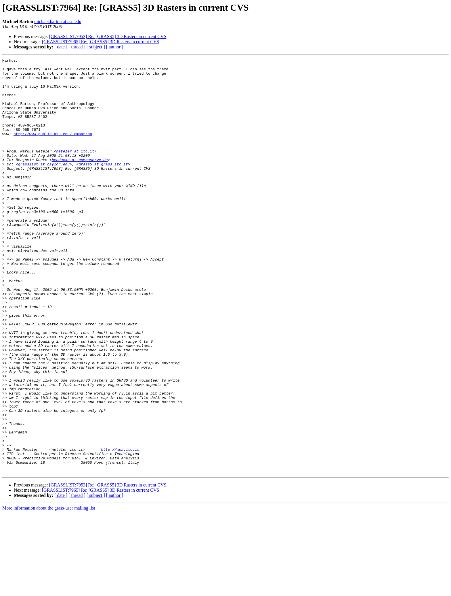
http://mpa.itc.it (120, 528)
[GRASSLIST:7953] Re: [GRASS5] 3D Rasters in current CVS (108, 36)
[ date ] (60, 46)
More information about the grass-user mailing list (48, 591)
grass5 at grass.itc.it (103, 185)
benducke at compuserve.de (80, 180)
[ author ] (114, 46)
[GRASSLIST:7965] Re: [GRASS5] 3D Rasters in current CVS (100, 41)
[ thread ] (76, 46)
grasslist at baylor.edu (44, 185)
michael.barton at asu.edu (57, 21)
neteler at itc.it (75, 170)
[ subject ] (96, 46)
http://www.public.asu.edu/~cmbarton (53, 149)
